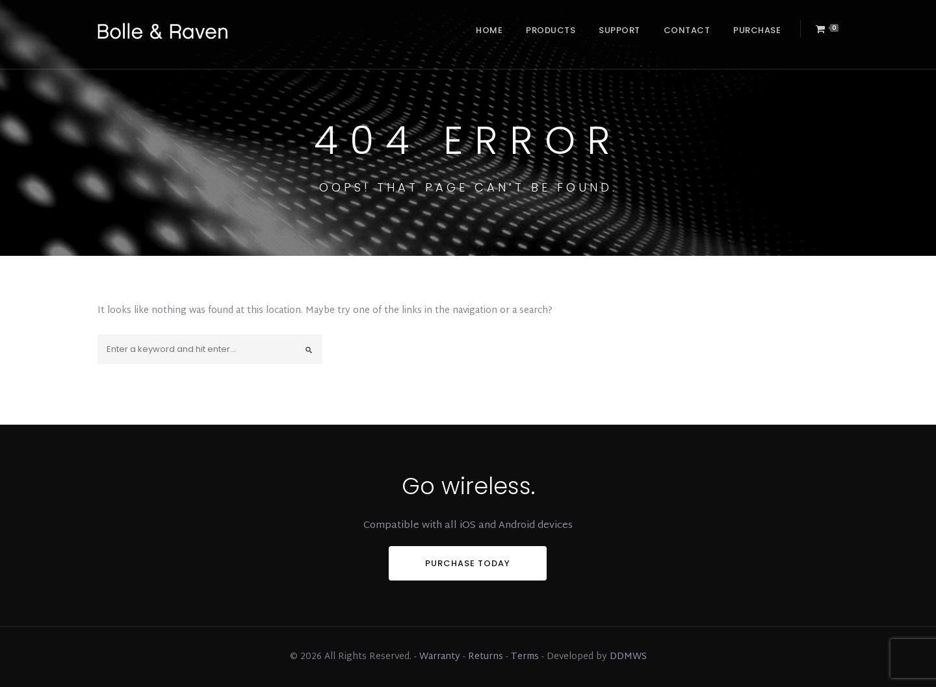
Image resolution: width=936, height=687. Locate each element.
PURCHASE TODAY (467, 563)
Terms (525, 657)
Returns (485, 657)
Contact (687, 30)
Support (619, 30)
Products (550, 30)
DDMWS (628, 657)
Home (489, 30)
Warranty (439, 657)
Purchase (757, 30)
